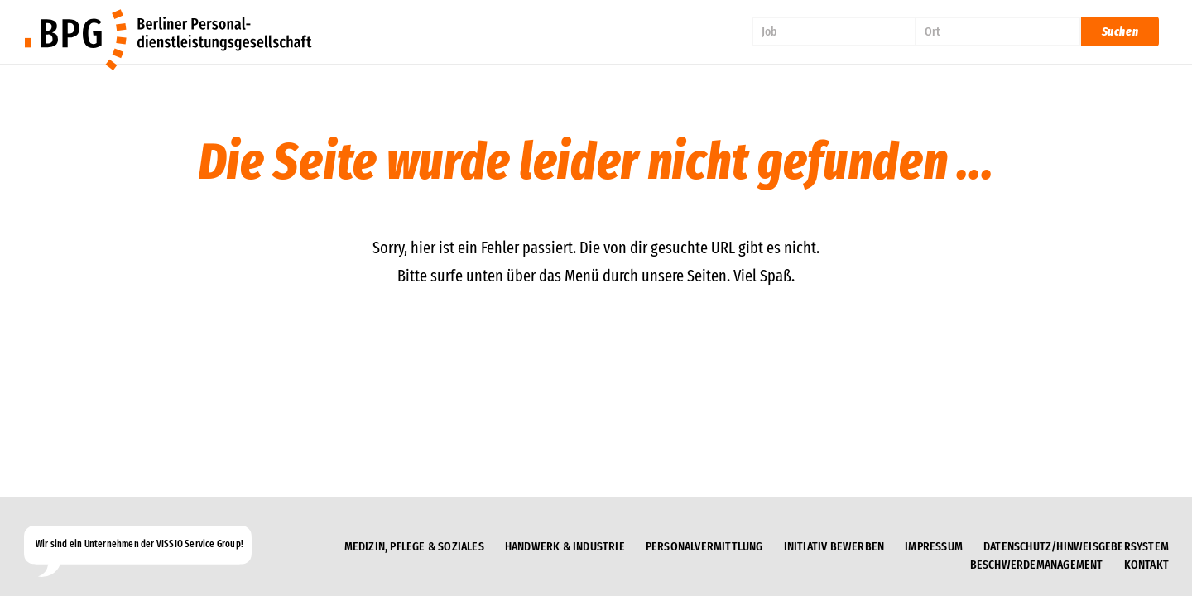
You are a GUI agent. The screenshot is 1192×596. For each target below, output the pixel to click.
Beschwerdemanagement (1036, 564)
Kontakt (1146, 564)
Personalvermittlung (704, 546)
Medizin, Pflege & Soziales (414, 546)
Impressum (934, 546)
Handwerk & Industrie (565, 546)
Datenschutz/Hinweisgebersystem (1076, 546)
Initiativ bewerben (834, 546)
